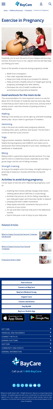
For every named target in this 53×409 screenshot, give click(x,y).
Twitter (18, 385)
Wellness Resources (16, 10)
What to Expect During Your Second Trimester (16, 247)
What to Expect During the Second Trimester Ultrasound (19, 235)
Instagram (22, 385)
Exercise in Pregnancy (41, 10)
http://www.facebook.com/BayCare (14, 385)
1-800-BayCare (32, 371)
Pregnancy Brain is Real (11, 260)
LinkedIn (30, 385)
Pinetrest (26, 385)
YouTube (35, 385)
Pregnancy (28, 10)
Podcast (39, 385)
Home (6, 10)
